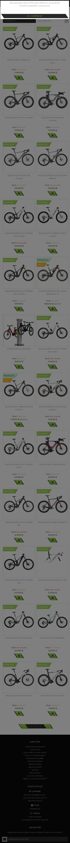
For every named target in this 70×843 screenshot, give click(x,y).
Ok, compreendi (34, 16)
